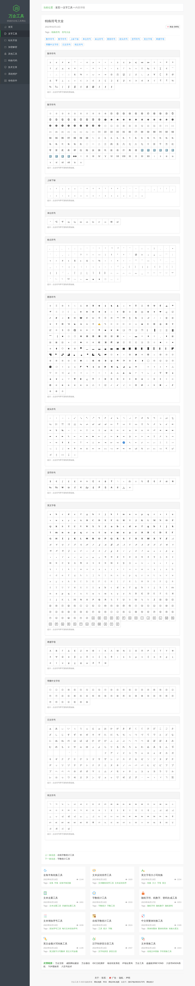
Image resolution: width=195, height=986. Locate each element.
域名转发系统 (113, 963)
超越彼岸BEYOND (155, 963)
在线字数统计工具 (65, 855)
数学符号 (50, 39)
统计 (105, 928)
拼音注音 (113, 951)
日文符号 (66, 44)
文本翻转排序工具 (106, 883)
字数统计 (102, 906)
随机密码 (169, 906)
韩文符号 (79, 44)
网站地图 (97, 982)
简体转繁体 (152, 928)
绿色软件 (12, 80)
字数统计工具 (63, 859)
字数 (110, 928)
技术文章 (12, 67)
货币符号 (136, 39)
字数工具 (111, 906)
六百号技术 (66, 966)
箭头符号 (123, 39)
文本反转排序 (121, 883)
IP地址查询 (127, 963)
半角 (56, 883)
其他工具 (12, 53)
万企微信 (85, 963)
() (173, 27)
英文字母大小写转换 (152, 875)
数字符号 (62, 39)
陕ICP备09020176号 (136, 982)
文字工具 (12, 33)
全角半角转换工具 (53, 875)
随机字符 (151, 906)
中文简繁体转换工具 (152, 921)
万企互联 (59, 963)
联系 (104, 978)
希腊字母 (160, 39)
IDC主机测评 (98, 963)
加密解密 (12, 47)
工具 (100, 928)
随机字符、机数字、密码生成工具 (159, 898)
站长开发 (12, 40)
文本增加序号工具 (53, 921)
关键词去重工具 (69, 906)
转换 (149, 883)
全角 (51, 883)
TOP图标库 (53, 966)
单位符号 (87, 39)
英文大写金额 (72, 951)
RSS (105, 982)
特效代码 (12, 60)
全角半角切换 (65, 883)
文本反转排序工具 (101, 875)
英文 (164, 883)
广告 (112, 978)
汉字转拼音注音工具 (103, 943)
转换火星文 (174, 928)
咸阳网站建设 (72, 963)
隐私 (121, 978)
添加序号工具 (55, 928)
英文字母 (148, 39)
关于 (97, 978)
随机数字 (160, 906)
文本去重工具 (50, 898)
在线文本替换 (153, 951)
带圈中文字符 (52, 44)
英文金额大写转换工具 (55, 943)
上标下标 (74, 39)
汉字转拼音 (103, 951)
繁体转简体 (163, 928)
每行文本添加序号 (70, 928)
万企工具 (139, 963)
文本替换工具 (148, 943)
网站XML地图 (114, 982)
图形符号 (111, 39)
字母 (159, 883)
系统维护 (12, 74)
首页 (10, 27)
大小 (154, 883)
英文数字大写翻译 (57, 951)
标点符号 (99, 39)
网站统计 (150, 982)
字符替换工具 (166, 951)
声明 (128, 978)
